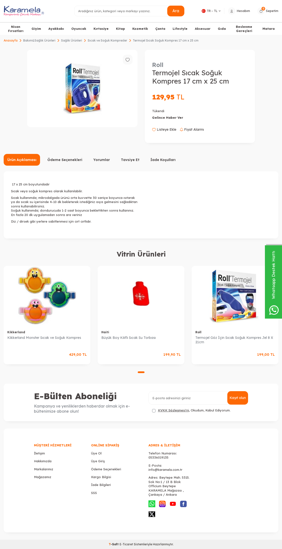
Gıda (222, 29)
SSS (94, 493)
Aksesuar (202, 29)
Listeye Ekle (164, 129)
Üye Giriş (98, 461)
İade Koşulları (163, 160)
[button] (141, 372)
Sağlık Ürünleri (71, 40)
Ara (175, 10)
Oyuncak (78, 29)
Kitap (120, 29)
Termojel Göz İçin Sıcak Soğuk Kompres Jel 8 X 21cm (234, 339)
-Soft (114, 544)
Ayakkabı (56, 29)
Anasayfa (11, 40)
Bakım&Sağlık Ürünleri (39, 40)
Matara (268, 29)
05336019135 (158, 457)
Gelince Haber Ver (167, 117)
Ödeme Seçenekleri (64, 160)
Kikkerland (16, 332)
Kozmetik (140, 29)
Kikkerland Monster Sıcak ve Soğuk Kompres (44, 337)
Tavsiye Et (130, 160)
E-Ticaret (126, 544)
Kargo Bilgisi (101, 477)
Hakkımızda (43, 461)
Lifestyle (180, 29)
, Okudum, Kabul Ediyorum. (191, 410)
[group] (82, 88)
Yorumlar (101, 160)
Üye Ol (96, 453)
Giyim (36, 29)
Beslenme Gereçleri (244, 29)
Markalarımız (43, 469)
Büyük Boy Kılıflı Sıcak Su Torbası (128, 337)
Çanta (160, 29)
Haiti (105, 332)
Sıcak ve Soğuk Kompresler (107, 40)
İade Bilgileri (101, 485)
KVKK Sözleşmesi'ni (173, 410)
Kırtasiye (101, 29)
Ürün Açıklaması (21, 160)
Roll (157, 64)
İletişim (39, 453)
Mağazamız (42, 477)
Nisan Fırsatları (15, 29)
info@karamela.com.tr (165, 470)
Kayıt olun (238, 398)
